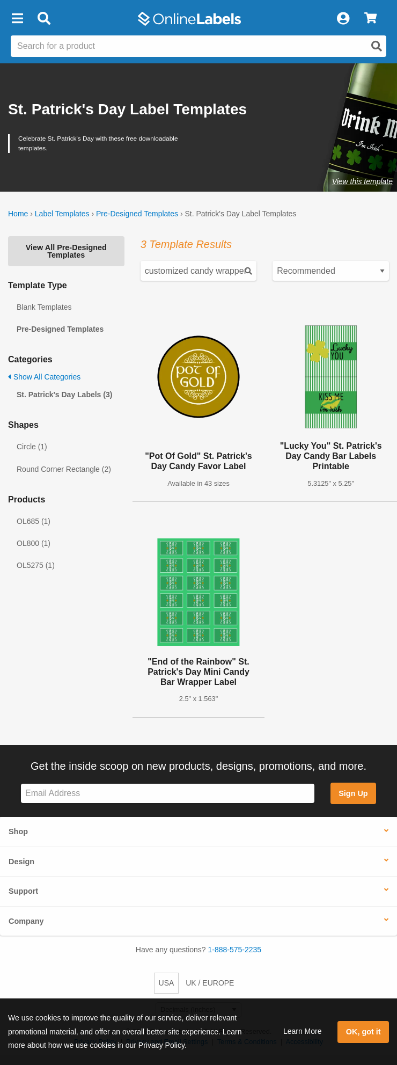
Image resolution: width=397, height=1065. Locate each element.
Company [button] (26, 921)
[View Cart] (370, 18)
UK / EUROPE (210, 983)
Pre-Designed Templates (137, 213)
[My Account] (342, 19)
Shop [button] (18, 831)
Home (18, 213)
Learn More (302, 1031)
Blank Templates (44, 307)
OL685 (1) (33, 521)
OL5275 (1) (36, 565)
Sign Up (353, 793)
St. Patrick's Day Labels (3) (64, 394)
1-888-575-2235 (235, 949)
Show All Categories (44, 377)
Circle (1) (32, 446)
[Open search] (376, 46)
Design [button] (21, 861)
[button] (17, 19)
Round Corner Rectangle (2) (64, 469)
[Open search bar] (43, 19)
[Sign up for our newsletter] (167, 794)
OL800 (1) (33, 543)
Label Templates (62, 213)
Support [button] (23, 891)
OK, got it (363, 1031)
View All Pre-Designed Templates (66, 251)
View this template (362, 181)
